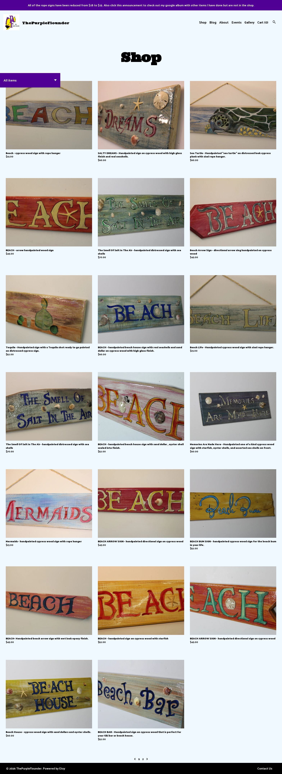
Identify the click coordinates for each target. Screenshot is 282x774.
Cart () (262, 22)
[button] (30, 80)
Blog (212, 22)
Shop (202, 22)
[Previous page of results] (135, 758)
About (224, 22)
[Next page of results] (147, 758)
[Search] (274, 22)
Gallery (249, 22)
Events (236, 22)
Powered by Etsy (54, 768)
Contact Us (264, 768)
